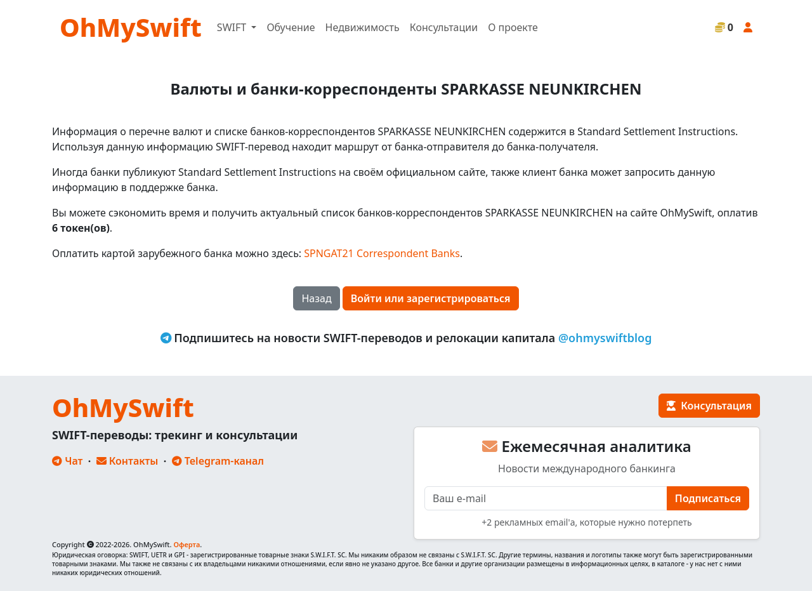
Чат (67, 461)
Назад (316, 298)
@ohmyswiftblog (605, 337)
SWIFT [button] (233, 27)
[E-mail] (545, 498)
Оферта (186, 544)
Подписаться (708, 498)
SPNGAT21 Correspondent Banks (382, 253)
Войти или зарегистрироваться (431, 298)
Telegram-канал (218, 461)
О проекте (513, 27)
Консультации (444, 27)
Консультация (709, 406)
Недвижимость (362, 27)
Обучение (290, 27)
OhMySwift (131, 27)
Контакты (127, 461)
